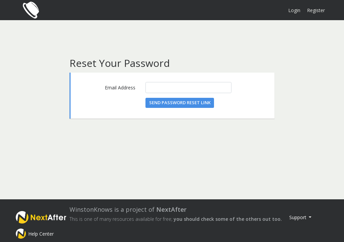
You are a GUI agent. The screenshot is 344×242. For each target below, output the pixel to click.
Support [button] (298, 217)
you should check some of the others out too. (228, 219)
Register (316, 10)
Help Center (41, 234)
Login (294, 10)
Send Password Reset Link (180, 102)
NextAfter (171, 209)
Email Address (120, 87)
